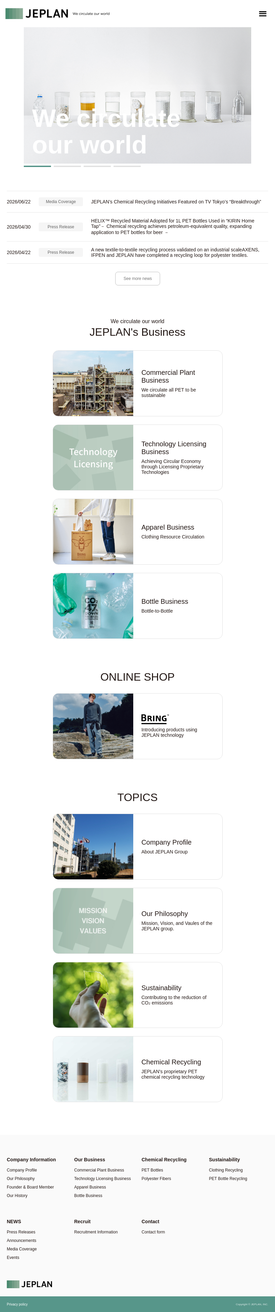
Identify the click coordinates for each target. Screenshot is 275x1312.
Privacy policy (17, 1304)
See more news (138, 278)
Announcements (21, 1240)
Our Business (89, 1159)
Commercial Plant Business (99, 1170)
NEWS (14, 1221)
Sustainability (224, 1159)
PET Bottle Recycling (228, 1178)
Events (13, 1257)
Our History (17, 1195)
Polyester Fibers (156, 1178)
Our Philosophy (21, 1178)
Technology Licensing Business (102, 1178)
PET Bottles (152, 1170)
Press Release (61, 227)
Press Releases (21, 1232)
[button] (37, 166)
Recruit (82, 1221)
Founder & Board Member (30, 1187)
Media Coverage (61, 201)
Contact (150, 1221)
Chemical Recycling (164, 1159)
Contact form (153, 1232)
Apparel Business (90, 1187)
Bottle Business (88, 1195)
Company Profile (22, 1170)
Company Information (31, 1159)
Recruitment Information (96, 1232)
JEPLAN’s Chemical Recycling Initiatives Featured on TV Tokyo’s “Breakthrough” (176, 201)
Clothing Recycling (226, 1170)
